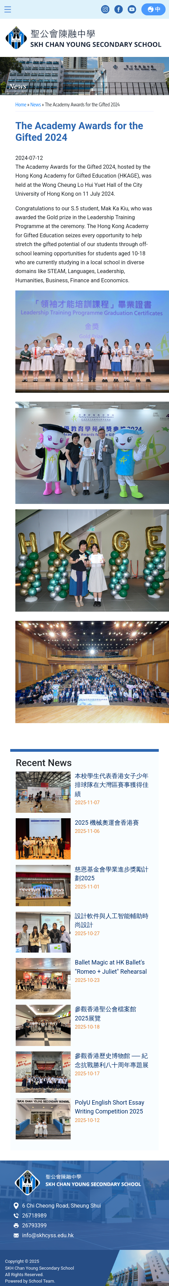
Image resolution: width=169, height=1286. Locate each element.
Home (20, 104)
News (35, 104)
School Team (41, 1281)
